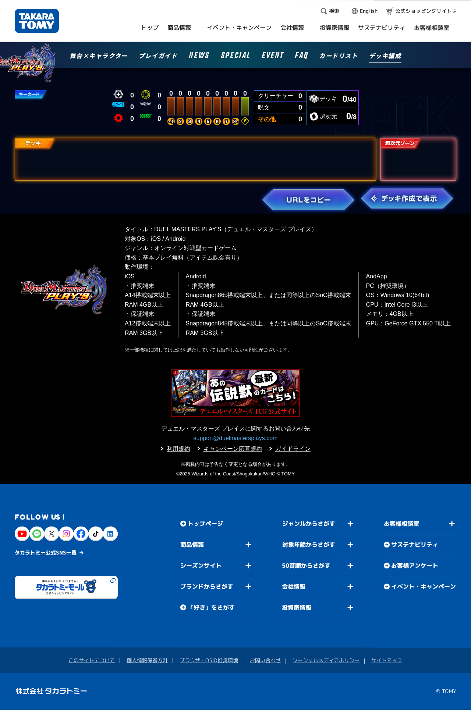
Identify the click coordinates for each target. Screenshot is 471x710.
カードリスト (338, 56)
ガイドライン (293, 449)
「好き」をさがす (211, 607)
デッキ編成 (385, 56)
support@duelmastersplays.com (236, 438)
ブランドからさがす (206, 586)
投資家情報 (296, 607)
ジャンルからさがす (308, 524)
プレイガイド (158, 56)
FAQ (301, 56)
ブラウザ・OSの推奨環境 (209, 660)
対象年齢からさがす (308, 544)
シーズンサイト (201, 565)
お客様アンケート (414, 566)
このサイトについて (91, 660)
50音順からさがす (306, 565)
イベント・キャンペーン (423, 587)
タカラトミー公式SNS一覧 (46, 552)
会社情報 (293, 586)
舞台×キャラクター (98, 56)
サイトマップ (386, 660)
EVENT (272, 56)
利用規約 (178, 449)
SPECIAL (235, 56)
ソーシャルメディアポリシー (326, 660)
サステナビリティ (414, 545)
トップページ (205, 524)
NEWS (198, 56)
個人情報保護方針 (147, 660)
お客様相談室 (401, 524)
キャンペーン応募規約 (232, 449)
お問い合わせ (265, 660)
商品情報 (192, 544)
